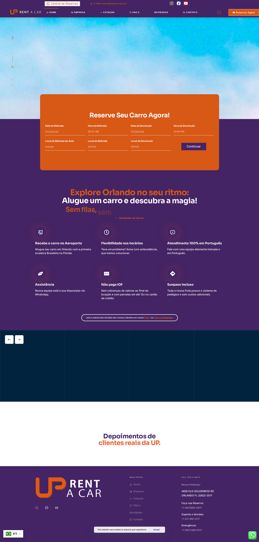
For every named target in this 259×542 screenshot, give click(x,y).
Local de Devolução (142, 141)
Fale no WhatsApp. (163, 318)
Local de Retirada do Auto (59, 141)
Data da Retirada (54, 125)
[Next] (12, 80)
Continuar (194, 146)
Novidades (161, 12)
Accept (156, 529)
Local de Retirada (97, 141)
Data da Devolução (141, 125)
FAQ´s (147, 318)
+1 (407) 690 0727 (191, 530)
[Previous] (12, 85)
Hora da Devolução (184, 125)
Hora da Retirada (97, 125)
